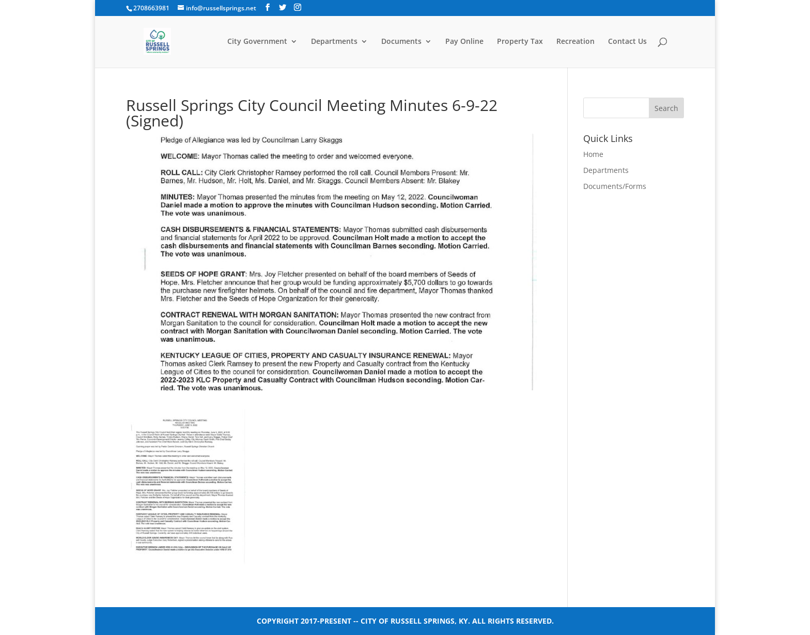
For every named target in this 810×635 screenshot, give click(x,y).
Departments (334, 42)
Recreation (575, 42)
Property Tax (520, 42)
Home (593, 154)
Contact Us (627, 42)
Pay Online (464, 42)
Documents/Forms (614, 186)
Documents (401, 42)
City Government (257, 42)
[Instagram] (297, 7)
